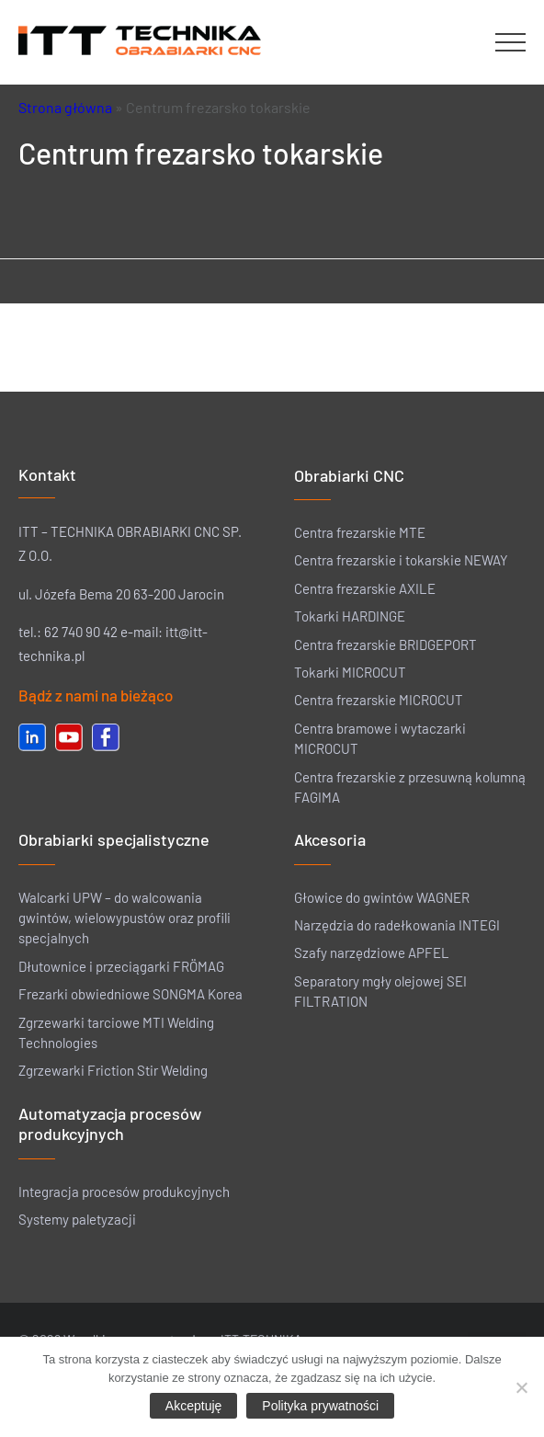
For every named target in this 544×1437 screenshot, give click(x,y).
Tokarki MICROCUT (350, 672)
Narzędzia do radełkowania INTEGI (397, 925)
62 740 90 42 (81, 631)
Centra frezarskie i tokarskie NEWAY (401, 560)
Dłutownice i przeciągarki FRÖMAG (121, 966)
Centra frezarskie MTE (359, 532)
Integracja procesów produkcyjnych (124, 1191)
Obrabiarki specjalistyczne (114, 839)
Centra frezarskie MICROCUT (378, 699)
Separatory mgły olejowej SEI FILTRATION (380, 991)
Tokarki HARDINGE (349, 616)
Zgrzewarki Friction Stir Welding (113, 1070)
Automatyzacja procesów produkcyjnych (109, 1123)
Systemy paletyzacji (77, 1219)
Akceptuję (193, 1405)
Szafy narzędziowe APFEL (371, 952)
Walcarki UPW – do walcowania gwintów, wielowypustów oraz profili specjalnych (124, 918)
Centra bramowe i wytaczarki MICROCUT (380, 738)
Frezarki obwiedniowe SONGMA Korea (130, 994)
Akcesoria (330, 839)
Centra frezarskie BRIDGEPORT (385, 644)
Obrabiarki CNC (349, 475)
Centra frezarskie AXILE (365, 588)
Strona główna (65, 107)
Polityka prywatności (320, 1405)
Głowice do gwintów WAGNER (382, 897)
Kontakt (47, 474)
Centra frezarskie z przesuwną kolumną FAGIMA (410, 787)
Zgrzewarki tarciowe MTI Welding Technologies (116, 1032)
